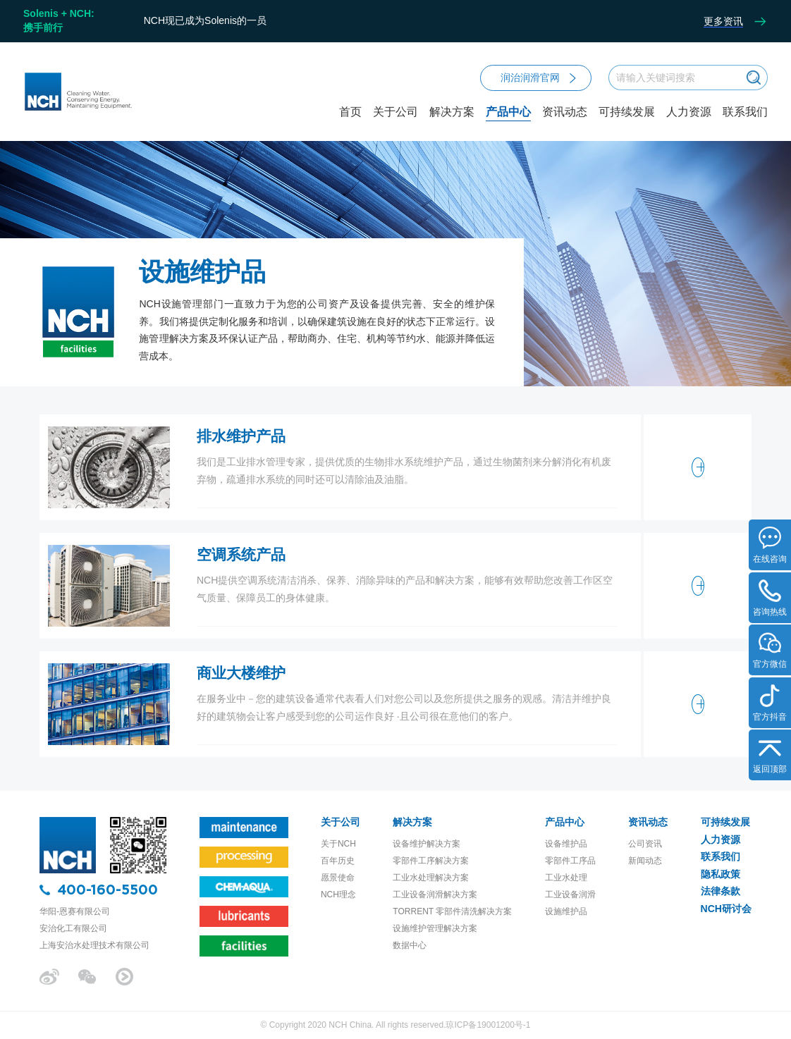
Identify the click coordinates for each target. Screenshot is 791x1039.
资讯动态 (564, 123)
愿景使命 (338, 878)
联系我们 (745, 112)
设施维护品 (566, 911)
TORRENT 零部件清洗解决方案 (452, 911)
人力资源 (688, 112)
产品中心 (508, 123)
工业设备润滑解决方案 (435, 894)
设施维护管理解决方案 (435, 928)
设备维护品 (566, 844)
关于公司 (395, 123)
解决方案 (451, 123)
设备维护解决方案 (426, 844)
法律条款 (720, 891)
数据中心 (410, 945)
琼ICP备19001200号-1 (488, 1025)
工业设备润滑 (570, 894)
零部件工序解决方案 (431, 861)
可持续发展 (627, 112)
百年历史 (338, 861)
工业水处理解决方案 (431, 878)
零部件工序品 (570, 861)
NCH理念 (338, 894)
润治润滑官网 (538, 77)
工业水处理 (566, 878)
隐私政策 (720, 874)
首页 (350, 112)
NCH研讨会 (726, 908)
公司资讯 (645, 844)
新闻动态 (645, 861)
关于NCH (338, 844)
